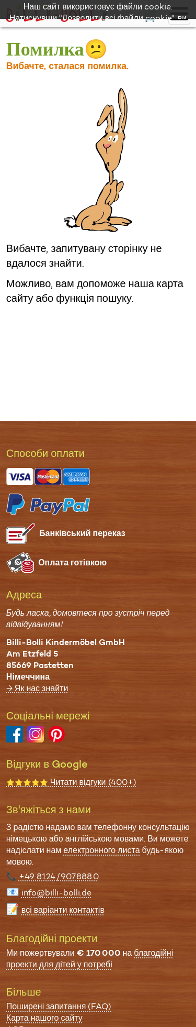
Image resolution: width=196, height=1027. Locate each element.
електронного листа (101, 850)
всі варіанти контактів (63, 910)
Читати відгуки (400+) (71, 782)
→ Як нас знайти (37, 688)
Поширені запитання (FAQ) (59, 1006)
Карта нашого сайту (44, 1018)
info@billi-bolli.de (56, 893)
